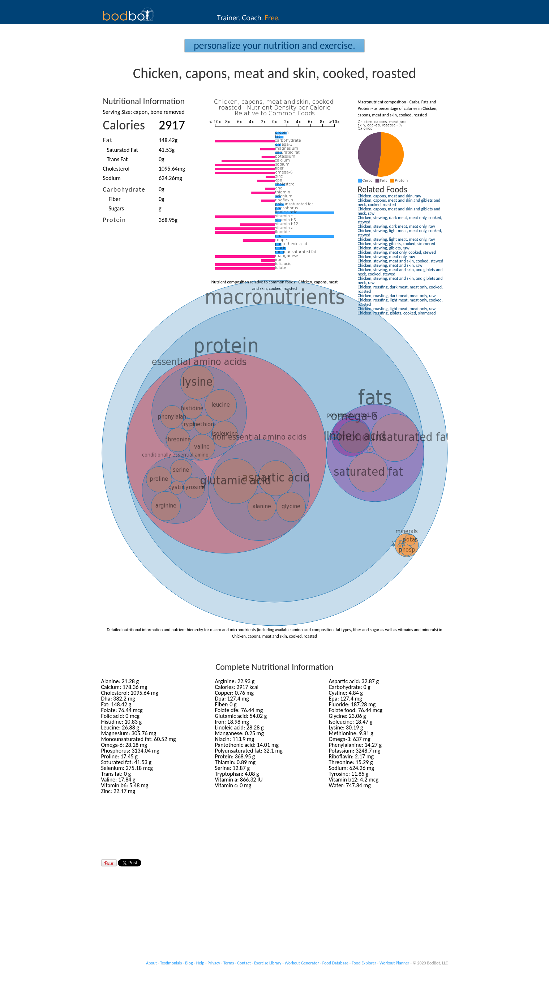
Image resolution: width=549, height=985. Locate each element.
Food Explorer (364, 962)
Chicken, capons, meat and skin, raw (389, 195)
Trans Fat (117, 159)
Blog (189, 962)
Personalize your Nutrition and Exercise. (274, 45)
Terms (228, 962)
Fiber (115, 199)
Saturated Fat (122, 149)
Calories (124, 125)
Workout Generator (302, 962)
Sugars (116, 208)
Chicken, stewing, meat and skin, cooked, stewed (400, 261)
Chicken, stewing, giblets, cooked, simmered (396, 243)
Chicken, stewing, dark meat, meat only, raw (396, 226)
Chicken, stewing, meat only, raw (386, 256)
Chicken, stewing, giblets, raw (383, 247)
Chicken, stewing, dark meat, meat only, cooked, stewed (400, 219)
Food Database (335, 962)
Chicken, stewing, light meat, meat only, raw (396, 239)
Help (200, 962)
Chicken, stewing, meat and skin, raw (390, 265)
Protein (114, 220)
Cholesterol (116, 168)
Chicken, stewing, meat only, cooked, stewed (397, 252)
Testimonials (171, 962)
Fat (108, 140)
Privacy (213, 962)
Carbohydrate (124, 189)
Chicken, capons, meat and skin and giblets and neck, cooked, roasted (399, 202)
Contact (244, 962)
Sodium (112, 178)
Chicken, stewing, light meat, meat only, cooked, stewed (400, 232)
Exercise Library (267, 962)
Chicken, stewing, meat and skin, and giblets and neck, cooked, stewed (400, 272)
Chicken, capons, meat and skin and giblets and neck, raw (399, 211)
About (151, 962)
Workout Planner (394, 962)
